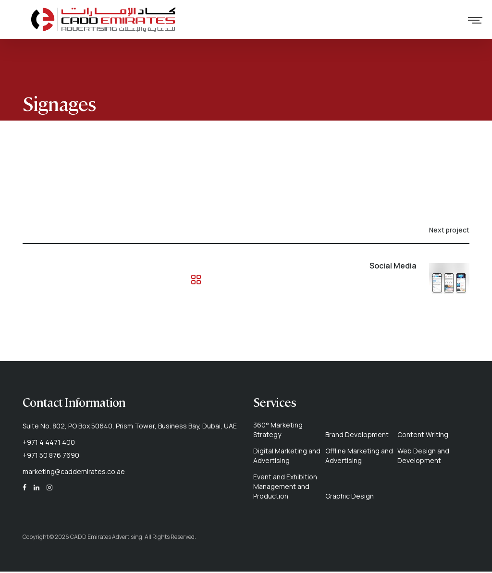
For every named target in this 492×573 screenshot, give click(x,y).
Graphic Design (349, 497)
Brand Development (357, 435)
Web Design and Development (423, 457)
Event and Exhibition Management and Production (285, 488)
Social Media (393, 267)
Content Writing (422, 435)
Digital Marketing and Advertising (286, 457)
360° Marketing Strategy (278, 431)
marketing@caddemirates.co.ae (74, 472)
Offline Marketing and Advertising (359, 457)
